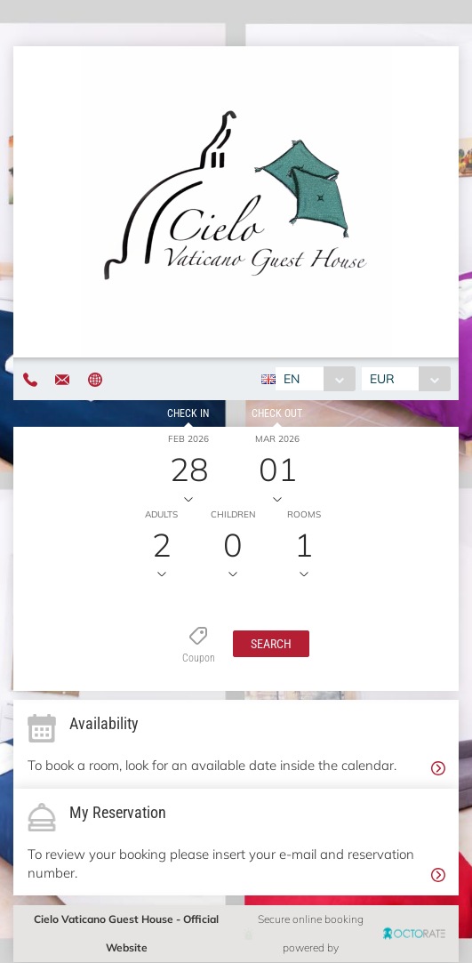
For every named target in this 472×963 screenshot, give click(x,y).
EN (292, 379)
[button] (271, 643)
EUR (382, 379)
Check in (188, 413)
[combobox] (315, 378)
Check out (277, 413)
